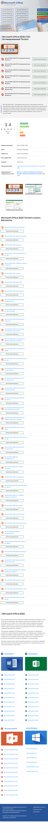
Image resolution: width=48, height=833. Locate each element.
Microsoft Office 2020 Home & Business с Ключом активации (15, 310)
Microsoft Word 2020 (9, 693)
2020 (29, 166)
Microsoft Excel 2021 (33, 688)
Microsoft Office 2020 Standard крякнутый (15, 551)
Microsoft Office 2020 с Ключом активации (15, 236)
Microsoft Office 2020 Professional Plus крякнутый (14, 398)
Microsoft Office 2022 (7, 13)
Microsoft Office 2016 (7, 21)
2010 (41, 166)
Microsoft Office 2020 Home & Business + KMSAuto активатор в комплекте (15, 339)
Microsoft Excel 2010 (33, 711)
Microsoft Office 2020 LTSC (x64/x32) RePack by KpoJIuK (16, 486)
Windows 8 (39, 172)
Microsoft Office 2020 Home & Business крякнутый (14, 320)
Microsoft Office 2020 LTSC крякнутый (14, 477)
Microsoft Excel (33, 654)
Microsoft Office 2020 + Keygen (12, 273)
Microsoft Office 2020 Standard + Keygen (15, 580)
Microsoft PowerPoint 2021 (11, 763)
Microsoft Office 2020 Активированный (15, 227)
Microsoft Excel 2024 (33, 675)
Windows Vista (26, 173)
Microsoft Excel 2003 (33, 720)
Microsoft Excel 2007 (33, 715)
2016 (35, 166)
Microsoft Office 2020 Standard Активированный (12, 532)
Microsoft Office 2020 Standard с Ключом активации (15, 542)
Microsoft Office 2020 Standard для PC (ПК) (15, 589)
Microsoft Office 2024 (7, 9)
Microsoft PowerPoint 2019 (11, 772)
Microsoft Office (12, 2)
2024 (18, 166)
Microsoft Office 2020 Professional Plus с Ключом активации (15, 388)
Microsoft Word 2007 (9, 715)
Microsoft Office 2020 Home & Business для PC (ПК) (16, 359)
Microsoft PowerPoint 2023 (11, 754)
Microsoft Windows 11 (32, 753)
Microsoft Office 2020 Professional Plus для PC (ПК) (16, 438)
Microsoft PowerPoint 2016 (11, 777)
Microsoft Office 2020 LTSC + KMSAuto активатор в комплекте (14, 496)
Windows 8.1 (33, 172)
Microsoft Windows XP (32, 771)
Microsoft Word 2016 (9, 702)
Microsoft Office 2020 (7, 17)
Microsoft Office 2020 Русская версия (14, 291)
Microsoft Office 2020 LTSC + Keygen (14, 505)
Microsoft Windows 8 (32, 757)
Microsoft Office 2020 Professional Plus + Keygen (15, 428)
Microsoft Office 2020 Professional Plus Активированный (14, 379)
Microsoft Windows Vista (33, 766)
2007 (44, 166)
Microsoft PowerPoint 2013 (11, 781)
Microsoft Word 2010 (9, 711)
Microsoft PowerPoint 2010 (11, 786)
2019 (32, 166)
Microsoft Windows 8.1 (32, 762)
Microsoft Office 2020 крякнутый (13, 245)
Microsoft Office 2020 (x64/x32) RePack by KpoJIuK (15, 254)
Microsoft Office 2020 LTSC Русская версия (16, 523)
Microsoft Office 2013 (22, 21)
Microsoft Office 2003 (7, 28)
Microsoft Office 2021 (22, 13)
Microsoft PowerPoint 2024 (11, 749)
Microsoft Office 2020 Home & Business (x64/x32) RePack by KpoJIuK (14, 329)
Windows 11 (20, 172)
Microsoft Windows (31, 728)
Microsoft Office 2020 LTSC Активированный (11, 457)
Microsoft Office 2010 (7, 25)
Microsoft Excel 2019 (33, 697)
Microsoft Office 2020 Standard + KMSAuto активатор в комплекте (15, 570)
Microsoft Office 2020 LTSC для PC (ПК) (14, 514)
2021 (27, 166)
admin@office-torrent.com (39, 807)
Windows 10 (27, 172)
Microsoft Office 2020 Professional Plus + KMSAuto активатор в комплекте (15, 418)
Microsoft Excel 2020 (33, 693)
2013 (38, 166)
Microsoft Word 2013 (9, 706)
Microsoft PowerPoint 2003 (11, 795)
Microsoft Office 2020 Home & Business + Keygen (15, 349)
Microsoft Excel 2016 (33, 702)
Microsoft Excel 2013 (33, 706)
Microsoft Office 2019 (22, 17)
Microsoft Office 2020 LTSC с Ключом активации (14, 467)
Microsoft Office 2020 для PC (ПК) (13, 282)
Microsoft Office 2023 (22, 9)
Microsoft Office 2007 (22, 25)
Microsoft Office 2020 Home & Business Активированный (14, 300)
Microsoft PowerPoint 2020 (11, 768)
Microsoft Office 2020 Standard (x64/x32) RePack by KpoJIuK (15, 560)
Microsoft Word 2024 (9, 675)
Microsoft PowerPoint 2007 (11, 790)
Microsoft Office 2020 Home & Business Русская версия (14, 369)
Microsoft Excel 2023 (33, 679)
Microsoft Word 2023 (9, 679)
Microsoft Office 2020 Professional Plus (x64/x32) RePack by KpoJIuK (14, 408)
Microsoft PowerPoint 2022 (11, 758)
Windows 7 (20, 173)
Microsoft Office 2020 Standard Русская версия (15, 598)
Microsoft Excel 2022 (33, 684)
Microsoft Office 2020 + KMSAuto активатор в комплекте (16, 264)
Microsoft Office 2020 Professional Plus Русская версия (14, 448)
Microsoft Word (9, 654)
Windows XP (34, 173)
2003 (18, 168)
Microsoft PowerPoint (11, 728)
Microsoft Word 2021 (9, 688)
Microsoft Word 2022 (9, 684)
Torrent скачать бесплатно (40, 59)
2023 (21, 166)
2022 (24, 166)
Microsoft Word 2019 (9, 697)
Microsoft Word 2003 (9, 720)
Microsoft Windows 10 (32, 748)
